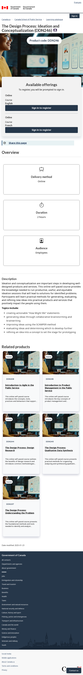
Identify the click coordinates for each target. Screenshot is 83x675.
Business (5, 588)
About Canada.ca (8, 662)
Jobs (3, 576)
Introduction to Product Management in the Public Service (58, 388)
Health (4, 596)
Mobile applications (9, 658)
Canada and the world (10, 625)
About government (9, 568)
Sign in (74, 16)
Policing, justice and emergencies (14, 617)
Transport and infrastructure (12, 621)
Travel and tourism (9, 584)
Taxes (4, 600)
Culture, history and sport (11, 613)
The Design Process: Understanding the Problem (19, 511)
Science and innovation (10, 633)
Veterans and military (10, 641)
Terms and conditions (10, 666)
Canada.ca (6, 19)
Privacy (4, 670)
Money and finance (9, 629)
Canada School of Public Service (28, 19)
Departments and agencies (12, 564)
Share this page (18, 142)
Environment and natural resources (15, 604)
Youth (4, 645)
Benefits (5, 592)
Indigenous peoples (9, 637)
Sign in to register (41, 107)
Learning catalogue (54, 19)
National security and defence (13, 608)
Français (77, 2)
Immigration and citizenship (12, 580)
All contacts (6, 560)
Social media (6, 654)
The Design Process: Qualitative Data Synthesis (59, 449)
